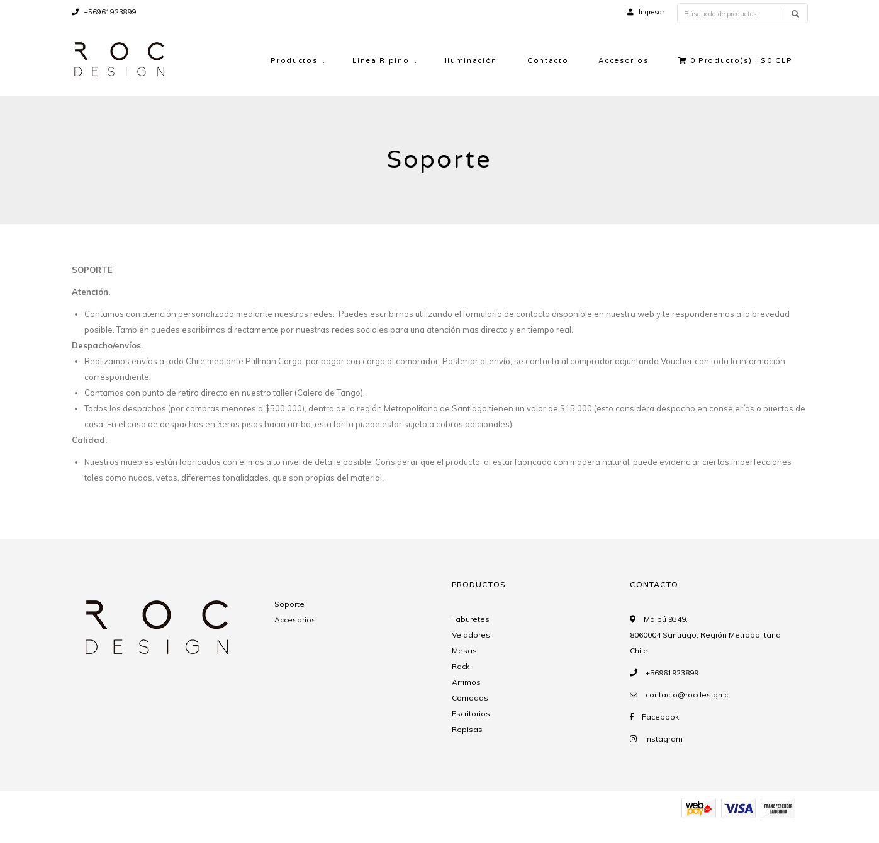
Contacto (547, 61)
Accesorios (623, 61)
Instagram (664, 738)
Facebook (660, 716)
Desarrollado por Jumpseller (202, 822)
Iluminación (471, 61)
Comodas (470, 697)
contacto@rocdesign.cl (688, 694)
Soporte (289, 604)
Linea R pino (380, 61)
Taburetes (471, 619)
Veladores (471, 634)
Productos (294, 61)
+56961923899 (104, 12)
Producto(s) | (735, 61)
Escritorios (471, 713)
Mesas (464, 650)
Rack (460, 666)
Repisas (467, 729)
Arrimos (466, 682)
